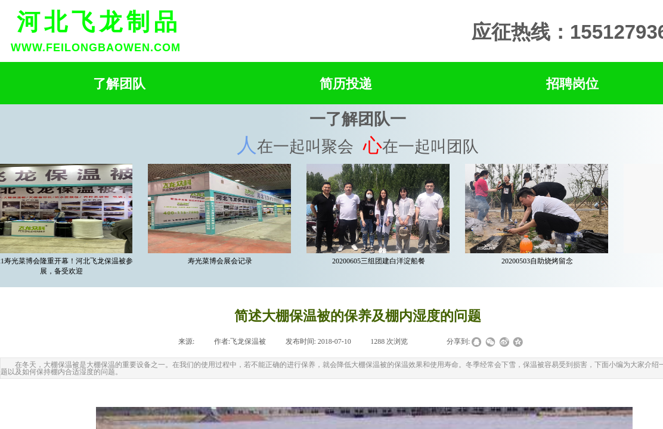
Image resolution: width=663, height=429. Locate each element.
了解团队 (119, 83)
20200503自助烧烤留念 (538, 261)
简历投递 (346, 83)
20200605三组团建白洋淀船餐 (379, 261)
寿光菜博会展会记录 (221, 261)
